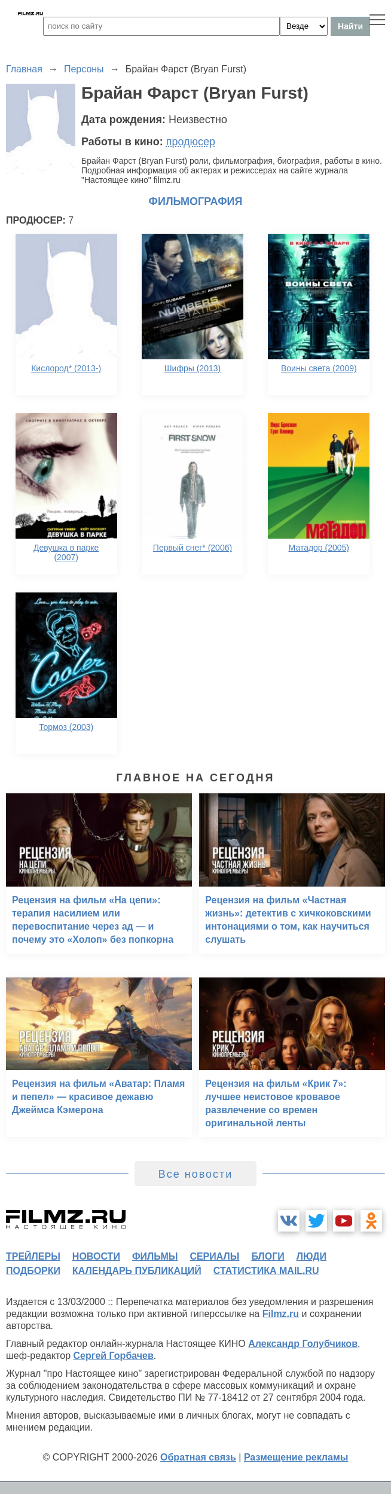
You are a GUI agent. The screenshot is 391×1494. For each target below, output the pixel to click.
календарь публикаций (136, 1271)
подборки (33, 1271)
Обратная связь (198, 1457)
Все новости (195, 1174)
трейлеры (33, 1256)
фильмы (155, 1256)
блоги (267, 1256)
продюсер (190, 142)
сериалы (214, 1256)
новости (96, 1256)
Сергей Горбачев (113, 1356)
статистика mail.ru (266, 1271)
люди (311, 1256)
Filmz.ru (280, 1314)
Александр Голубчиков (303, 1344)
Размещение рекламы (296, 1457)
